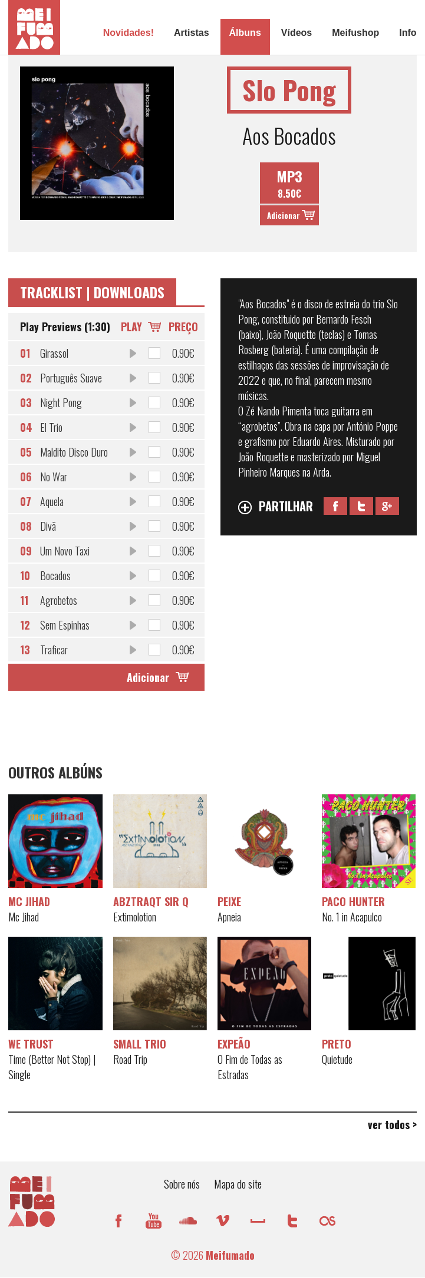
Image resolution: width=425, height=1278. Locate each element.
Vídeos (296, 33)
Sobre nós (182, 1183)
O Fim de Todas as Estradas (250, 1066)
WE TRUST (31, 1043)
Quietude (337, 1059)
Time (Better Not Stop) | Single (51, 1066)
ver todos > (392, 1124)
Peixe (229, 901)
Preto (336, 1043)
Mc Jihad (29, 901)
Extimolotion (134, 916)
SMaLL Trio (139, 1043)
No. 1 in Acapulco (352, 916)
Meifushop (355, 33)
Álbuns (245, 33)
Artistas (191, 33)
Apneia (229, 916)
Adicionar (283, 215)
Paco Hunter (353, 901)
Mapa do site (238, 1183)
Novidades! (128, 33)
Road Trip (130, 1059)
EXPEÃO (234, 1043)
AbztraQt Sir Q (151, 901)
